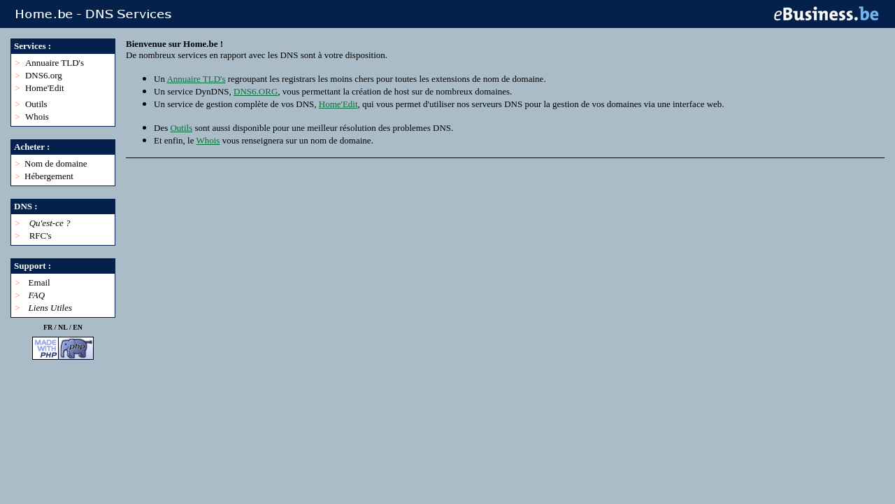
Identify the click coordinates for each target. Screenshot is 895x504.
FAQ (37, 295)
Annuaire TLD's (54, 62)
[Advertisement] (380, 214)
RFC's (40, 235)
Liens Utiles (50, 307)
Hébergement (48, 176)
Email (39, 282)
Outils (36, 104)
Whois (37, 116)
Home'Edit (44, 88)
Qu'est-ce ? (50, 223)
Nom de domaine (55, 163)
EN (78, 327)
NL (62, 327)
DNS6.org (43, 75)
